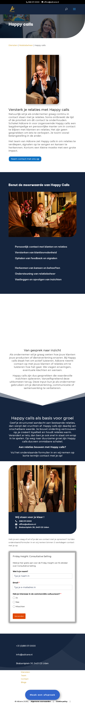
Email (16, 582)
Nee (17, 602)
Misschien (20, 606)
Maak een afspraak (42, 695)
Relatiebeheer (26, 45)
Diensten (13, 45)
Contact (24, 679)
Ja (17, 598)
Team (23, 675)
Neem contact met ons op (25, 159)
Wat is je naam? (20, 571)
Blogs (23, 682)
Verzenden (19, 616)
